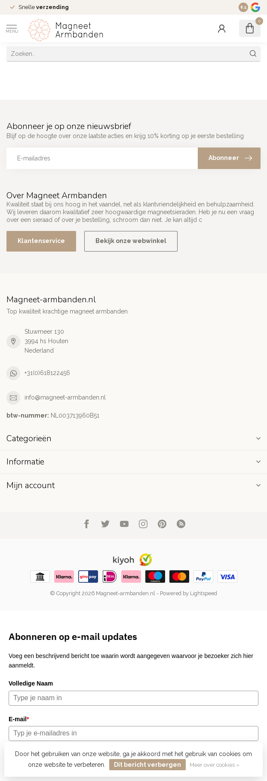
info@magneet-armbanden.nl (65, 397)
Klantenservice (41, 240)
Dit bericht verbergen (147, 764)
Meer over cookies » (214, 765)
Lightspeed (203, 593)
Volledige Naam (31, 683)
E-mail (19, 719)
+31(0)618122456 (47, 372)
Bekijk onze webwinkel (130, 240)
